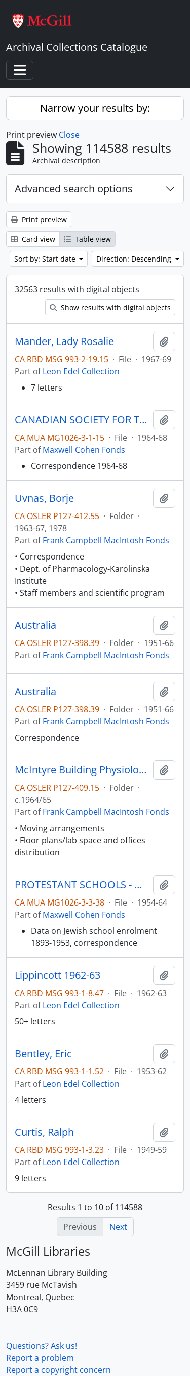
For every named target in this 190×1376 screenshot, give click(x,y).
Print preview (39, 219)
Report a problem (40, 1357)
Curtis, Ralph (44, 1132)
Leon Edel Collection (81, 371)
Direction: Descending (134, 259)
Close (69, 134)
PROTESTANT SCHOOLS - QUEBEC (82, 885)
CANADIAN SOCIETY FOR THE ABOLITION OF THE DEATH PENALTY (82, 420)
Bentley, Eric (43, 1054)
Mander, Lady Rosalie (64, 341)
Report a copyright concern (58, 1369)
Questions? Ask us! (41, 1345)
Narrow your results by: (95, 108)
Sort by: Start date (46, 259)
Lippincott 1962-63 (57, 975)
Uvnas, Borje (44, 498)
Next (118, 1226)
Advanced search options (74, 188)
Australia (35, 625)
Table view (87, 239)
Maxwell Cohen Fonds (84, 449)
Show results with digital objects (110, 307)
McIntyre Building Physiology (82, 770)
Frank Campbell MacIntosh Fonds (106, 540)
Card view (33, 239)
